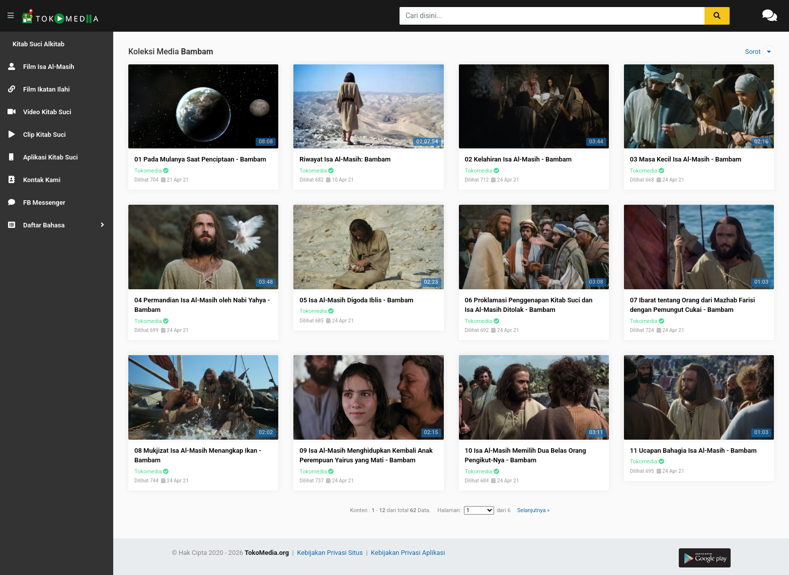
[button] (56, 225)
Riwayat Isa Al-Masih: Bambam (344, 159)
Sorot (759, 52)
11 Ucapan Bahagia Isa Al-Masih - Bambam (693, 450)
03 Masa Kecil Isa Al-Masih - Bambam (686, 159)
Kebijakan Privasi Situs (330, 552)
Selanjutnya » (533, 510)
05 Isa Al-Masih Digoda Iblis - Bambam (356, 300)
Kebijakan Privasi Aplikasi (408, 552)
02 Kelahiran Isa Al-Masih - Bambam (518, 159)
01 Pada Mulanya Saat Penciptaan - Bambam (200, 159)
